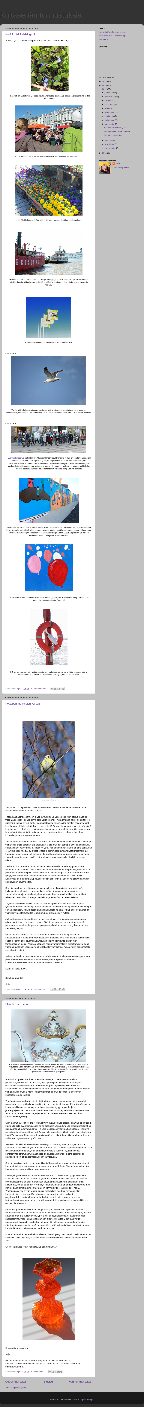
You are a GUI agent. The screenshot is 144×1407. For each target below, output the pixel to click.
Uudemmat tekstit (16, 1381)
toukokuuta (110, 120)
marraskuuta (110, 96)
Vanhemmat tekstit (80, 1381)
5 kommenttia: (38, 1372)
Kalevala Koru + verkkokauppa (113, 36)
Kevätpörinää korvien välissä (22, 703)
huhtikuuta (109, 124)
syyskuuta (109, 104)
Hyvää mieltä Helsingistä (20, 34)
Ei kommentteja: (38, 689)
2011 (104, 153)
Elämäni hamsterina (17, 1004)
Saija (118, 164)
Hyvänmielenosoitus (15, 458)
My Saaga (103, 39)
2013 (104, 85)
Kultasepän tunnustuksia (41, 15)
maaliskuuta (110, 140)
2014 (104, 81)
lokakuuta (109, 100)
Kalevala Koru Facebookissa (112, 32)
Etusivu (48, 1381)
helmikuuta (110, 144)
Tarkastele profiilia (120, 168)
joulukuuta (109, 92)
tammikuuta (110, 148)
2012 (104, 89)
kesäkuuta (109, 116)
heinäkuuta (110, 112)
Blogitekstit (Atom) (19, 1388)
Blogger (90, 1399)
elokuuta (109, 108)
